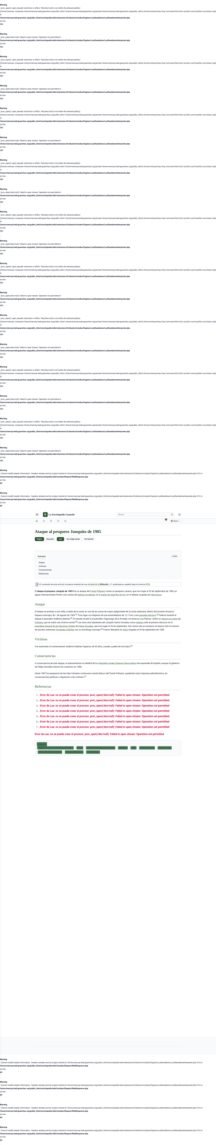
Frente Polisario (97, 591)
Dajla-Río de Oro (165, 748)
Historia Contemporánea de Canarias (100, 748)
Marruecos (156, 594)
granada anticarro (147, 615)
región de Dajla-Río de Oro (113, 594)
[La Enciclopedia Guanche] (59, 514)
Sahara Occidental (86, 594)
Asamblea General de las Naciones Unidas (55, 626)
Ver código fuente (73, 539)
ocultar (174, 556)
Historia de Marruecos (74, 752)
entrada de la (100, 584)
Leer (60, 539)
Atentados (123, 748)
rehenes (140, 622)
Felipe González (85, 626)
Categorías (42, 744)
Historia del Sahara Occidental (50, 752)
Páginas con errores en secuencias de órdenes (55, 748)
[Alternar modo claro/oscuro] (179, 514)
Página (39, 539)
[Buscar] (145, 514)
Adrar (125, 629)
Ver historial (88, 539)
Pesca (80, 748)
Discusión (50, 539)
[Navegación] (37, 514)
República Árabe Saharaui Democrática (117, 663)
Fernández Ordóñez (65, 629)
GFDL (148, 584)
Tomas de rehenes (147, 748)
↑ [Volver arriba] (39, 695)
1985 (133, 748)
